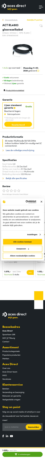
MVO (4, 375)
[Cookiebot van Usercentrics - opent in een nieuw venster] (27, 201)
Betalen (5, 388)
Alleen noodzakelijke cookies (22, 256)
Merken (5, 358)
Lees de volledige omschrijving (19, 150)
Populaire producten (11, 355)
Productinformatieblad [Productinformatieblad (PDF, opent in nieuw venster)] (14, 91)
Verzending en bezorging (13, 392)
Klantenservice (12, 384)
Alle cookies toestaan (22, 242)
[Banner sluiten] (41, 202)
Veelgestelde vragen (11, 399)
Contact (5, 341)
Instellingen (32, 234)
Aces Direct (10, 364)
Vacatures (6, 379)
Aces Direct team (9, 371)
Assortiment (10, 347)
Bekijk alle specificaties (16, 178)
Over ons (6, 368)
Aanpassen (22, 249)
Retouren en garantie (11, 395)
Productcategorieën (11, 351)
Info (30, 272)
